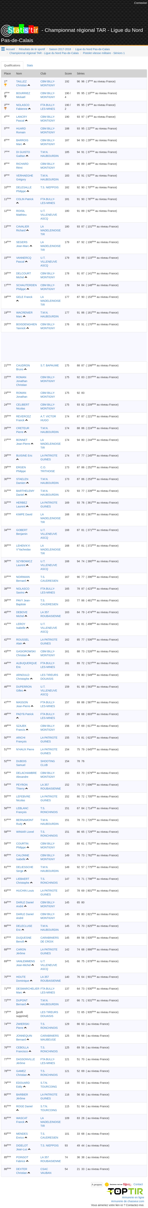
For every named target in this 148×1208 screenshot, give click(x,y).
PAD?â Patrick (25, 714)
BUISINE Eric (24, 455)
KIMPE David (24, 514)
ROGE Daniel (24, 1106)
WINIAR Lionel (25, 831)
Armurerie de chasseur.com (127, 1201)
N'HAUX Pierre (25, 749)
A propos (97, 1184)
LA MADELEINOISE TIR (50, 230)
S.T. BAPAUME (49, 365)
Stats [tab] (30, 65)
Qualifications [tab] (12, 65)
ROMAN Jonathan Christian (21, 381)
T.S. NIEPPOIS (49, 187)
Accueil (10, 49)
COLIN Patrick (24, 199)
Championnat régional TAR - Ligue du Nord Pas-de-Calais (44, 53)
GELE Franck (24, 296)
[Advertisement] (77, 14)
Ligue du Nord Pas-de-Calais (92, 49)
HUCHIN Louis (25, 890)
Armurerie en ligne (133, 1197)
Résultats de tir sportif (32, 49)
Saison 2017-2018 (60, 49)
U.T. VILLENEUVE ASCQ (48, 214)
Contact (138, 1184)
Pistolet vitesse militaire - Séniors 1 (104, 53)
